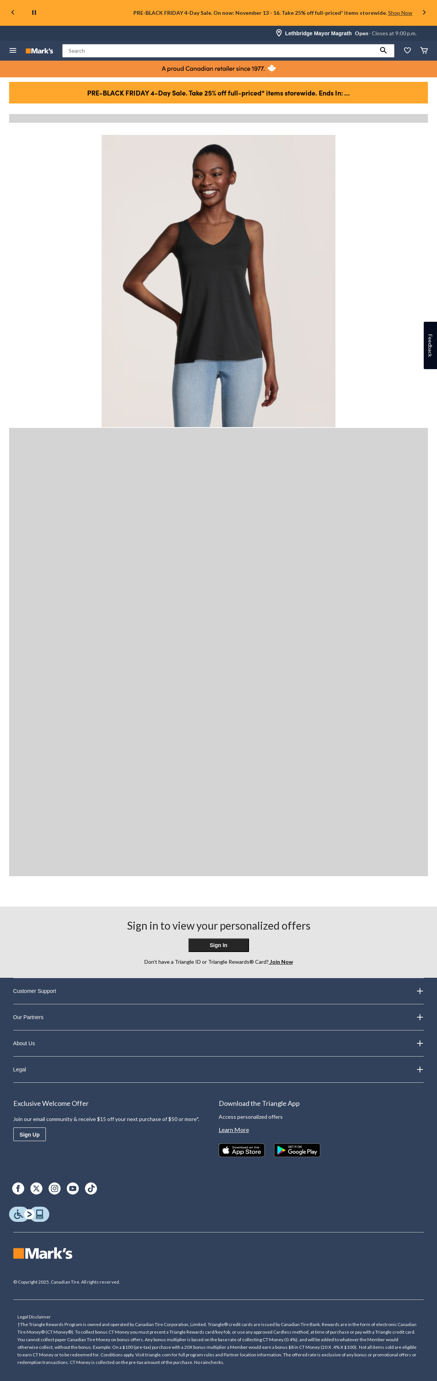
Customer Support (218, 991)
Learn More (234, 1129)
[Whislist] (407, 51)
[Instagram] (55, 1188)
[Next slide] (424, 13)
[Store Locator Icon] (279, 33)
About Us (218, 1043)
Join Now (281, 961)
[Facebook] (18, 1188)
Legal (218, 1069)
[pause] (34, 12)
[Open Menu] (13, 51)
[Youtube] (73, 1188)
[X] (36, 1188)
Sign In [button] (218, 945)
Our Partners (218, 1017)
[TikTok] (91, 1188)
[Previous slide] (13, 13)
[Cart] (424, 51)
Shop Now (400, 12)
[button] (383, 50)
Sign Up (30, 1135)
